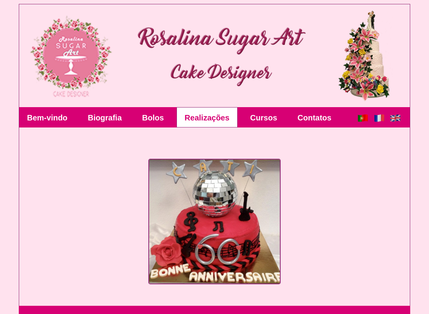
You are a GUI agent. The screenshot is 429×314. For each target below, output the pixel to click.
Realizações (207, 117)
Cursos (263, 117)
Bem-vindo (47, 117)
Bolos (153, 117)
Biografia (105, 117)
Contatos (314, 117)
